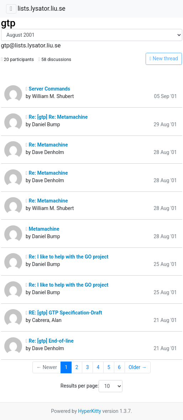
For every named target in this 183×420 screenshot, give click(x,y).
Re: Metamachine (47, 145)
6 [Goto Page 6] (119, 367)
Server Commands (48, 89)
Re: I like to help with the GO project (67, 257)
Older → (138, 367)
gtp (8, 23)
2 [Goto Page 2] (76, 367)
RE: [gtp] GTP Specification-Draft (64, 313)
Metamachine (42, 229)
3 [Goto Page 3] (87, 367)
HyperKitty (89, 411)
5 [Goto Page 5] (108, 367)
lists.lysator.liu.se (41, 8)
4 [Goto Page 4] (98, 367)
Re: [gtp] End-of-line (50, 341)
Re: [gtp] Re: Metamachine (57, 117)
